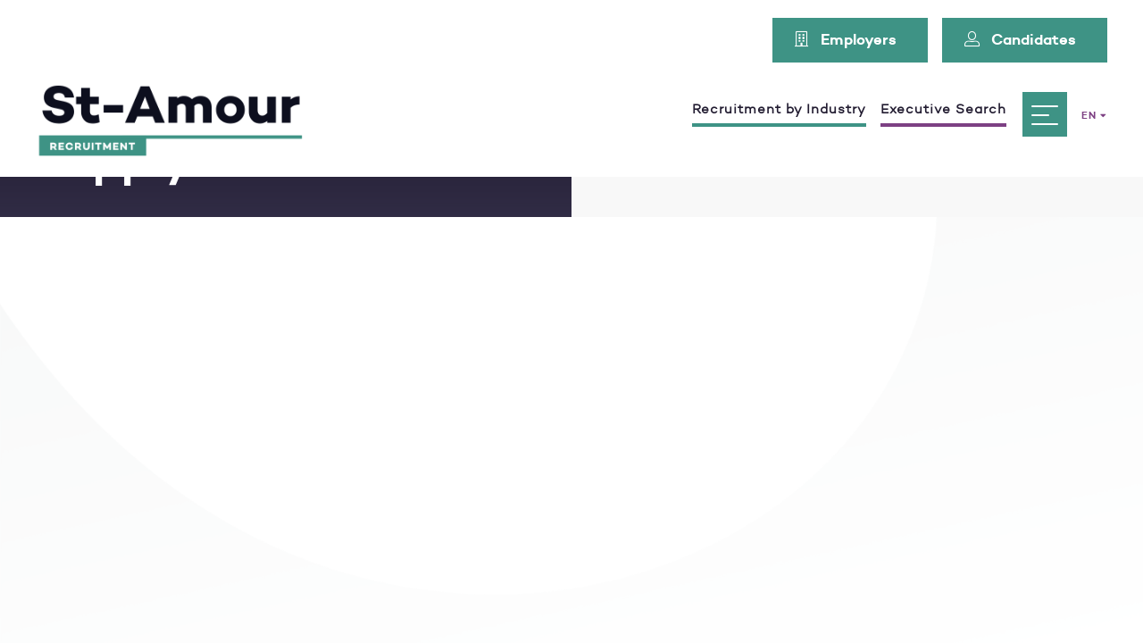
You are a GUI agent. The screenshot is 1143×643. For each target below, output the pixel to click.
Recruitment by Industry (779, 109)
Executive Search (943, 109)
